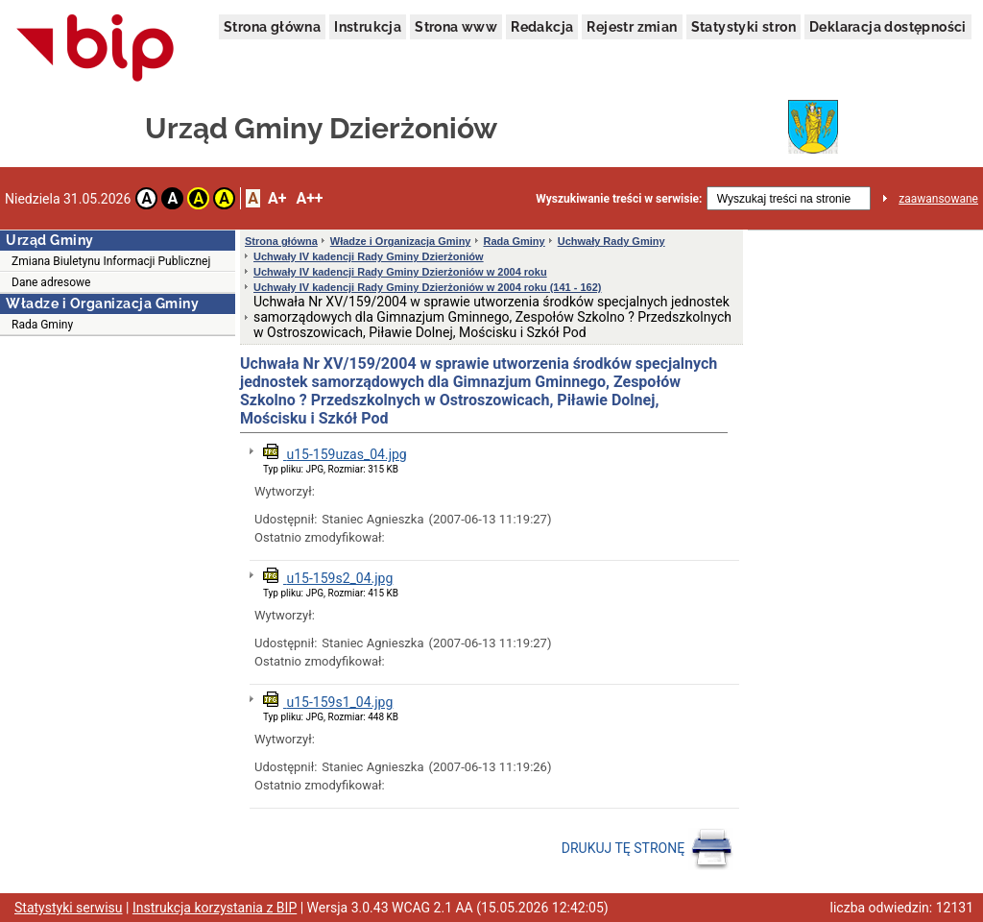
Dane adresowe (51, 282)
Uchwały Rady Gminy (611, 241)
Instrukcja (367, 27)
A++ (309, 198)
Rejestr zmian (632, 27)
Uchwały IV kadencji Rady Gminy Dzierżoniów (368, 256)
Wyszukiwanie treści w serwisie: (619, 199)
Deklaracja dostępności (888, 27)
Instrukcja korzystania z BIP (214, 907)
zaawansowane (938, 199)
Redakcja (542, 27)
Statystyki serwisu (68, 907)
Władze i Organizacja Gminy (400, 241)
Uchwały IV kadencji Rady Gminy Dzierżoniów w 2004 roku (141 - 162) (427, 287)
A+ (277, 198)
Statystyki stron (743, 27)
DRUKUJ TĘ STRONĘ (647, 849)
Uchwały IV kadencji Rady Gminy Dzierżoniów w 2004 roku (400, 272)
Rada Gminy (42, 324)
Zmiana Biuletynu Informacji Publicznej (111, 261)
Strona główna (272, 27)
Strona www (456, 27)
